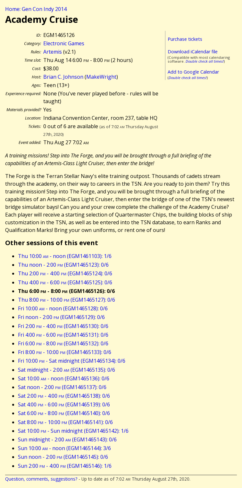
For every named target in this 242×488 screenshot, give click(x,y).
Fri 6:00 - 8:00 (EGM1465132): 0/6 (63, 343)
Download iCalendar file (193, 52)
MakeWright (101, 76)
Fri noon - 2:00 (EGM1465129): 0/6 (61, 317)
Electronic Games (63, 43)
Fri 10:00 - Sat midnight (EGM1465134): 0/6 (71, 360)
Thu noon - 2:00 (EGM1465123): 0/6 (63, 264)
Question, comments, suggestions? (41, 479)
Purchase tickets (185, 39)
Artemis (52, 51)
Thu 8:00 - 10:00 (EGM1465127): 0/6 (66, 299)
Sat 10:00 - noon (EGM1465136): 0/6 (63, 378)
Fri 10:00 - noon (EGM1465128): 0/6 (63, 308)
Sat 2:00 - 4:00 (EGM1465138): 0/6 (64, 395)
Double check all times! (205, 61)
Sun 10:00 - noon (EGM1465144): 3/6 (64, 448)
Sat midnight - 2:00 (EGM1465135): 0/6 (66, 369)
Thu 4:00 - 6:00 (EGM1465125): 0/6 (65, 282)
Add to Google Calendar (193, 72)
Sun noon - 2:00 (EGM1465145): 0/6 (63, 456)
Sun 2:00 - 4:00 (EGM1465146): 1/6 (65, 465)
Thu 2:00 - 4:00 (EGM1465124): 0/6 (65, 273)
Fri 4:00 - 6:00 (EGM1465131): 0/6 (63, 334)
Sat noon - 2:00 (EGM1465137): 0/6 (62, 387)
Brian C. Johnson (63, 76)
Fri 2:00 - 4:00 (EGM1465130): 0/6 (63, 326)
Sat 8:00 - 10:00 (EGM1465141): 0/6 (65, 422)
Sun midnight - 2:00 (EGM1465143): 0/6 (67, 439)
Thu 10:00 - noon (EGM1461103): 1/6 (65, 256)
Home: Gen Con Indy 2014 (36, 9)
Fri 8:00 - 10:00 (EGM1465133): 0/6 (64, 352)
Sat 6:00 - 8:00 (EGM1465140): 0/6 (64, 413)
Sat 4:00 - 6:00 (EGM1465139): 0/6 (64, 404)
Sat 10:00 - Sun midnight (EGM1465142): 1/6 (73, 430)
